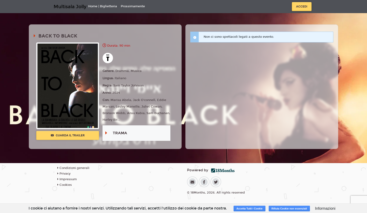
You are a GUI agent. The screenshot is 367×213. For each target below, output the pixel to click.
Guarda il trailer (68, 135)
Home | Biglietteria (102, 6)
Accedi (301, 6)
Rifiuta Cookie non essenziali (289, 208)
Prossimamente (133, 6)
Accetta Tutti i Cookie (249, 208)
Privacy (63, 174)
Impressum (67, 179)
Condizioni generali (73, 168)
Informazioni (325, 208)
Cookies (64, 185)
